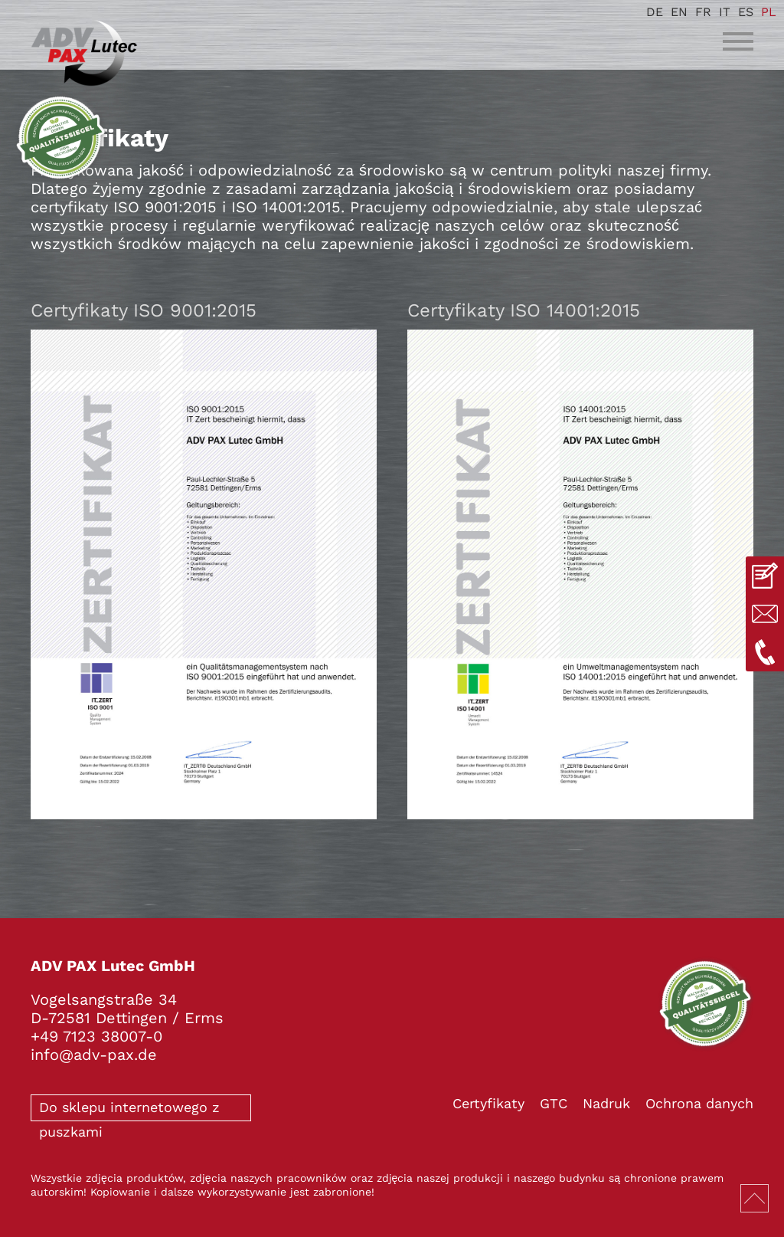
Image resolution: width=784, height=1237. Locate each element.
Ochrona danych (699, 1103)
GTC (553, 1103)
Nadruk (606, 1103)
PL (768, 12)
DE (654, 12)
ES (745, 12)
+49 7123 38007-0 (96, 1036)
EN (679, 12)
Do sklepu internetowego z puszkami (129, 1110)
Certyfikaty (488, 1103)
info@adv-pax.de (94, 1054)
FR (703, 12)
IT (724, 12)
